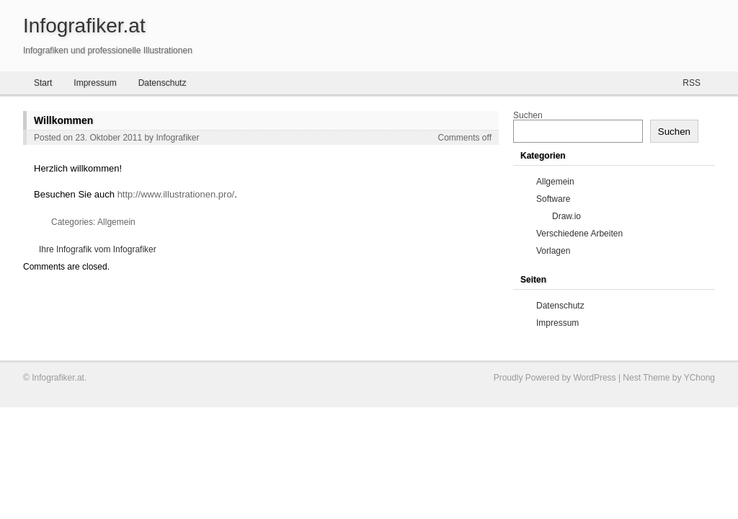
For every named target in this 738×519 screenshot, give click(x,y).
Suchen (528, 115)
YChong (699, 378)
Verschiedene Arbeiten (579, 234)
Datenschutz (162, 83)
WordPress (594, 378)
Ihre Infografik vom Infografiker (97, 249)
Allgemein (116, 222)
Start (43, 83)
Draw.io (566, 216)
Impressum (95, 83)
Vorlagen (553, 251)
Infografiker (177, 138)
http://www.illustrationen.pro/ (176, 194)
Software (553, 199)
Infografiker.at (84, 25)
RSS (692, 83)
